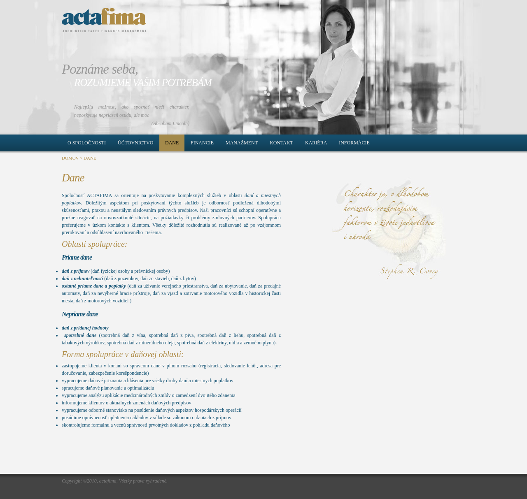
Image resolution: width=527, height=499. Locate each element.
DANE (90, 158)
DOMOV (70, 158)
